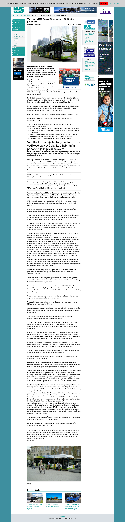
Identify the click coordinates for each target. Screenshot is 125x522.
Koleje (15, 43)
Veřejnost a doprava (18, 55)
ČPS (86, 38)
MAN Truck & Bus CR (90, 64)
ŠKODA (86, 61)
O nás (14, 52)
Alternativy (27, 15)
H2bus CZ (87, 40)
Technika (19, 15)
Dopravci (14, 48)
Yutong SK (87, 69)
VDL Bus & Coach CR (90, 62)
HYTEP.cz (87, 37)
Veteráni (16, 38)
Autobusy (16, 32)
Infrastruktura (16, 50)
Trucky (15, 45)
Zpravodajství (16, 20)
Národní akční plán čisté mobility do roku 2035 (90, 35)
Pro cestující (15, 22)
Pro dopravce (16, 27)
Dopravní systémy (18, 36)
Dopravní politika (17, 25)
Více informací (114, 3)
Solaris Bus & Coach (90, 65)
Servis (15, 34)
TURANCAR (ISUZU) (90, 68)
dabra (70, 24)
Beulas (86, 66)
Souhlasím (103, 3)
